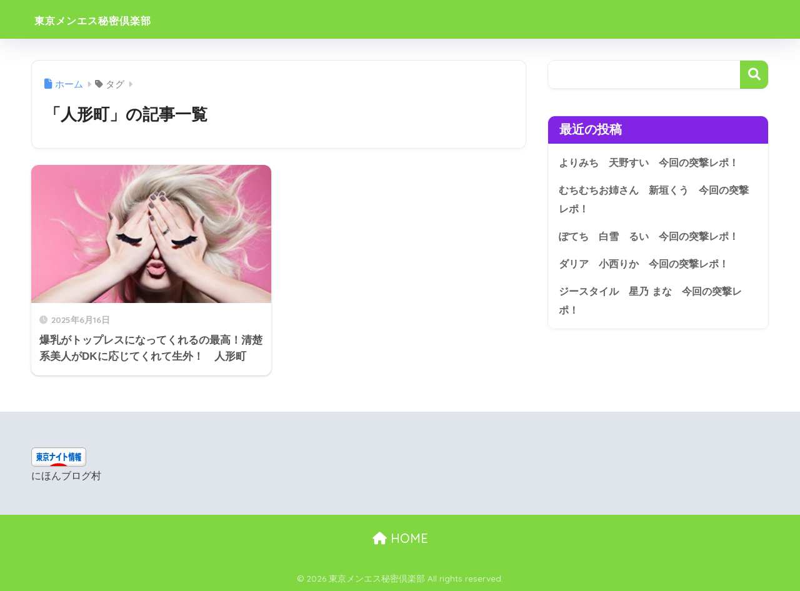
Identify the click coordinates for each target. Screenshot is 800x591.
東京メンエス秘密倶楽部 (118, 19)
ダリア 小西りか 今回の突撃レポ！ (649, 265)
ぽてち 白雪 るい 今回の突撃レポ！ (654, 237)
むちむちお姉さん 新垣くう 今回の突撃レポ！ (654, 199)
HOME (400, 538)
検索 (754, 75)
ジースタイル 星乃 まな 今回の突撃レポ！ (656, 302)
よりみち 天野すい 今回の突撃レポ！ (654, 162)
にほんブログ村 (66, 475)
